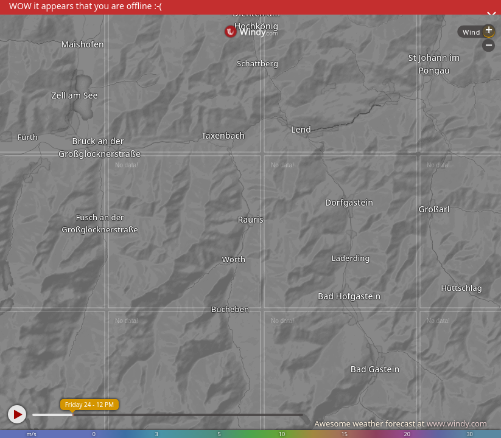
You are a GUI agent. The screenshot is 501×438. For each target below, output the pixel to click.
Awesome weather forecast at (400, 423)
